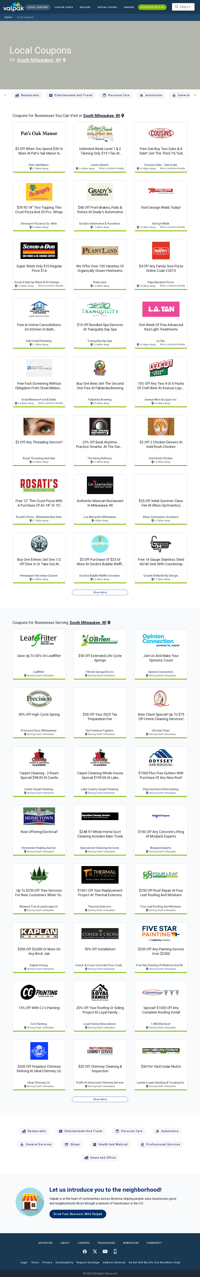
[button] (107, 7)
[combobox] (183, 7)
